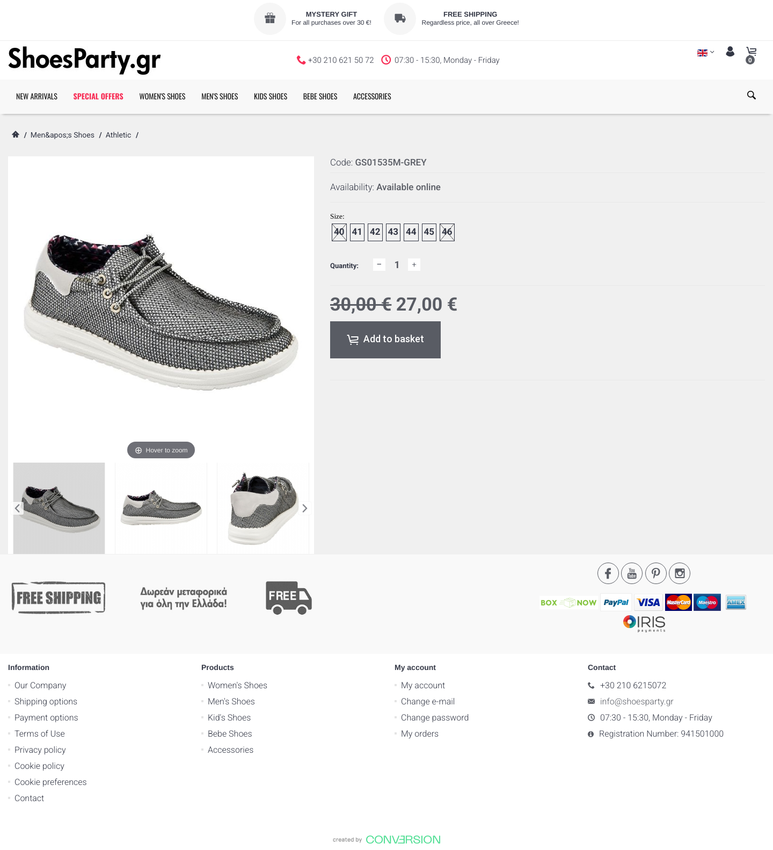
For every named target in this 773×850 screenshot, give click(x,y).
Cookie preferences (50, 781)
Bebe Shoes (230, 733)
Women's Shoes (237, 685)
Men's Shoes (231, 701)
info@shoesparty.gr (637, 701)
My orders (420, 733)
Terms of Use (39, 733)
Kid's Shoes (229, 717)
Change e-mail (428, 701)
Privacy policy (40, 749)
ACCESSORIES (372, 96)
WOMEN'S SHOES (162, 96)
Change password (435, 717)
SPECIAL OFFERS (98, 96)
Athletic (118, 135)
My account (423, 685)
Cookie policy (39, 765)
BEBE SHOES (320, 96)
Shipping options (45, 701)
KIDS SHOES (270, 96)
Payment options (46, 717)
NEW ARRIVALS (36, 96)
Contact (29, 798)
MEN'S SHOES (219, 96)
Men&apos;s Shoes (62, 135)
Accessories (230, 749)
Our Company (40, 685)
